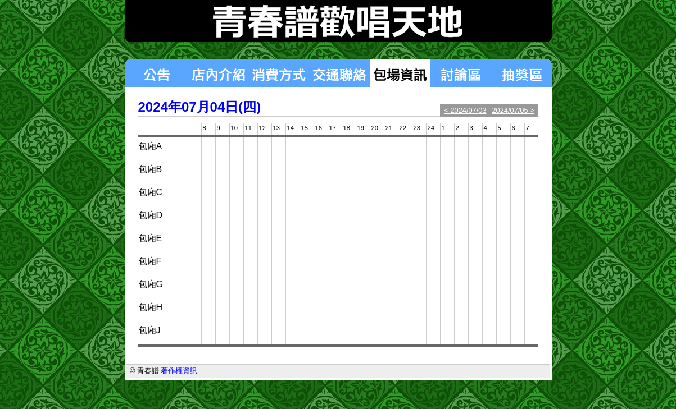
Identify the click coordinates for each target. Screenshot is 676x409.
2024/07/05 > (513, 110)
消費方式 (278, 73)
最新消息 (156, 73)
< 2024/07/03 (465, 110)
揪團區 (521, 73)
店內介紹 (218, 73)
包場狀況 (400, 73)
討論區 (460, 73)
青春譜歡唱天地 (338, 21)
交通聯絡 (339, 73)
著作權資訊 (179, 370)
